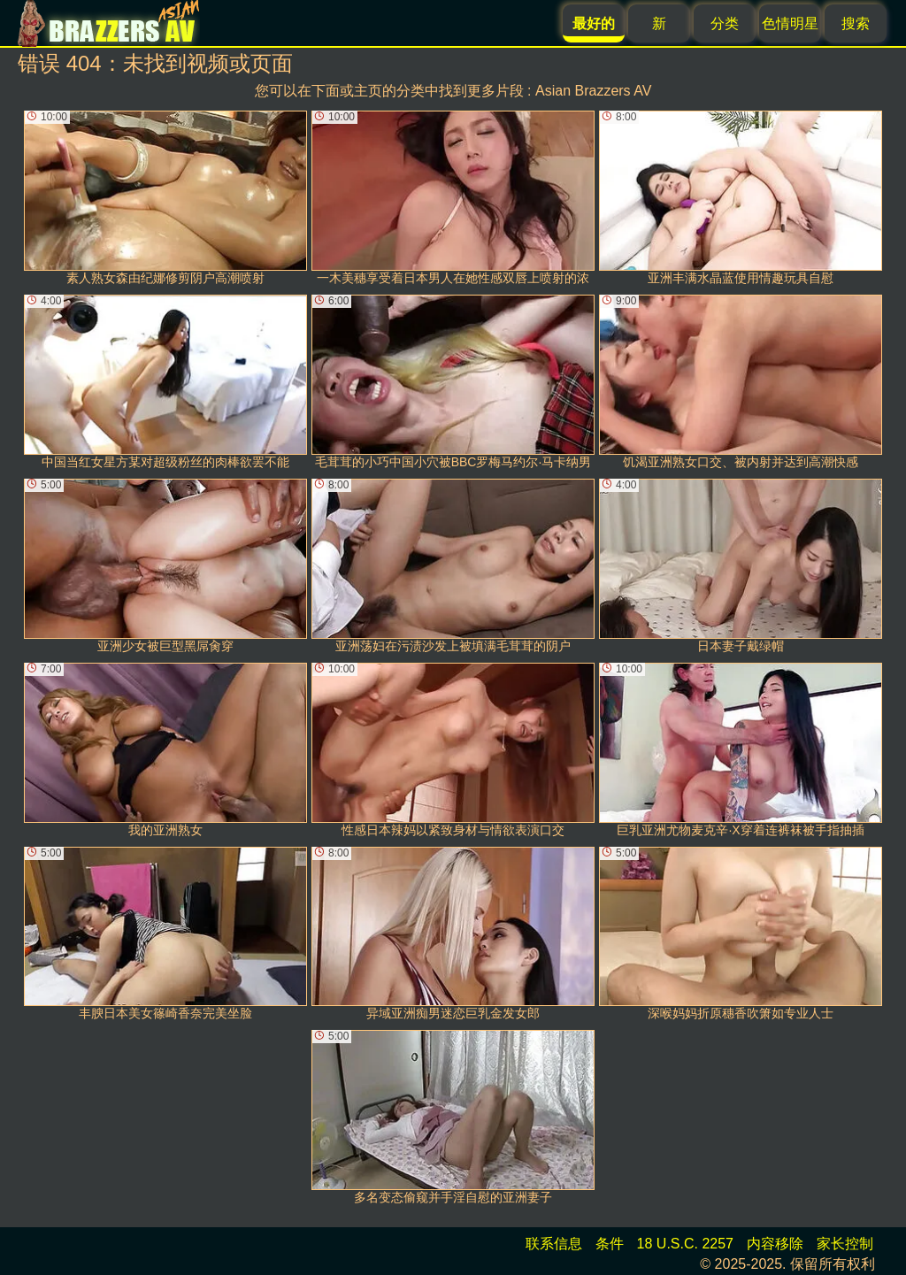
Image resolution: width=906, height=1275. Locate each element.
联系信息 (554, 1243)
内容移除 (775, 1243)
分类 (724, 23)
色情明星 (790, 23)
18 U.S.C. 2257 (685, 1243)
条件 (609, 1243)
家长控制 (845, 1243)
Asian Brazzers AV (593, 90)
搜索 (855, 23)
